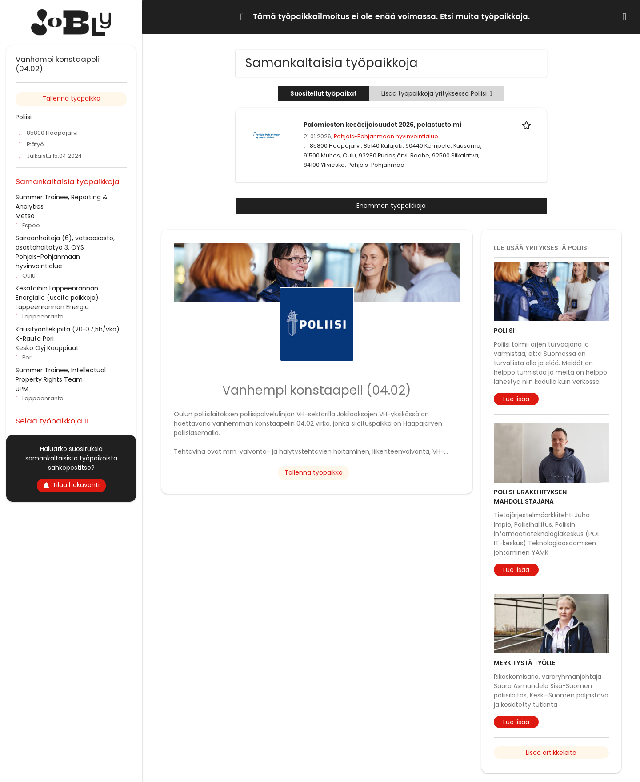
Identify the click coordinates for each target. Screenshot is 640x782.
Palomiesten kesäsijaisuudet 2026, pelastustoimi (382, 125)
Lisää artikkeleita (551, 752)
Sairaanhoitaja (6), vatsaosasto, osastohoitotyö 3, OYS (65, 243)
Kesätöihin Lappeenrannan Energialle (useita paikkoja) (57, 293)
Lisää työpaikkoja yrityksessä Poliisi (436, 93)
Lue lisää (516, 399)
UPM (22, 388)
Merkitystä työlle (525, 663)
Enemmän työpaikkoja (391, 205)
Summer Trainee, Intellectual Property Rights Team (61, 375)
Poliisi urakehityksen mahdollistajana (530, 497)
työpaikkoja (504, 17)
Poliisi (504, 331)
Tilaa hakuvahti (71, 484)
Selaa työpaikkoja (49, 420)
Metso (25, 215)
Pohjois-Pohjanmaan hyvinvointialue (386, 136)
